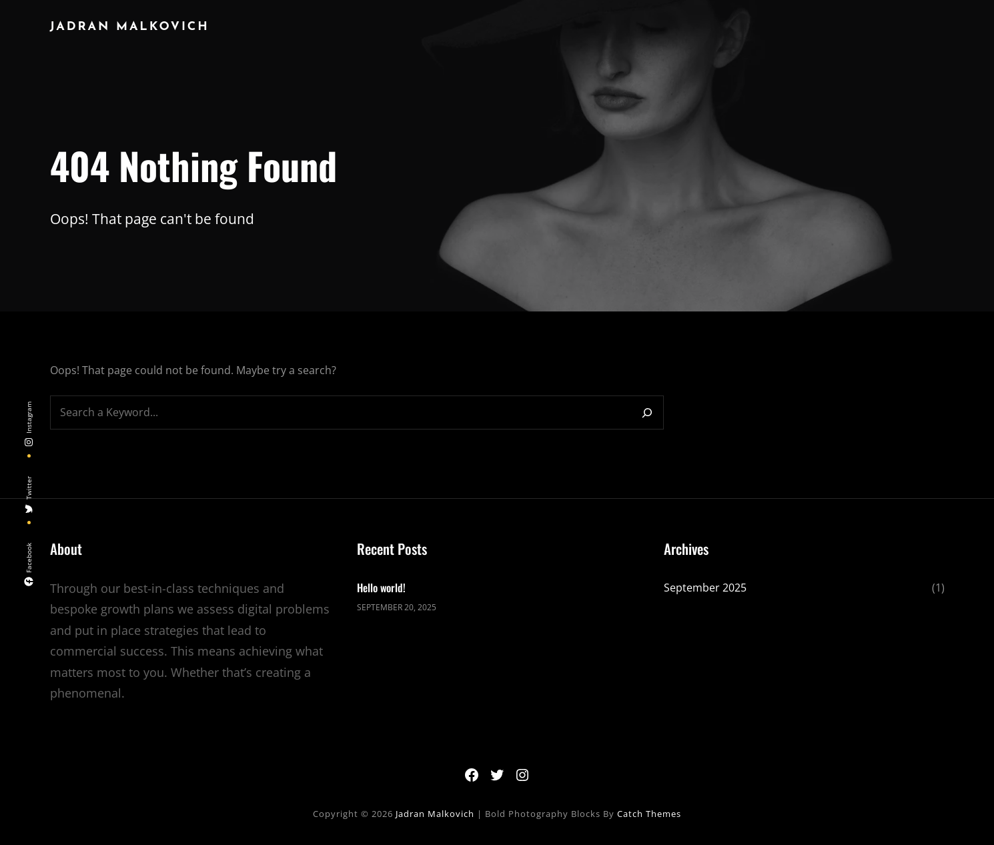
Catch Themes (649, 814)
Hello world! (381, 588)
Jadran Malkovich (129, 27)
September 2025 (705, 587)
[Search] (647, 412)
